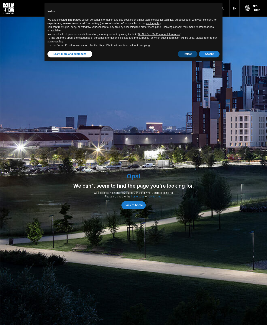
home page (138, 196)
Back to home (133, 205)
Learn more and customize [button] (69, 53)
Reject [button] (188, 53)
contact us (155, 196)
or (147, 196)
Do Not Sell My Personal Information (159, 34)
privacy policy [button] (55, 41)
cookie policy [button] (153, 23)
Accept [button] (209, 53)
